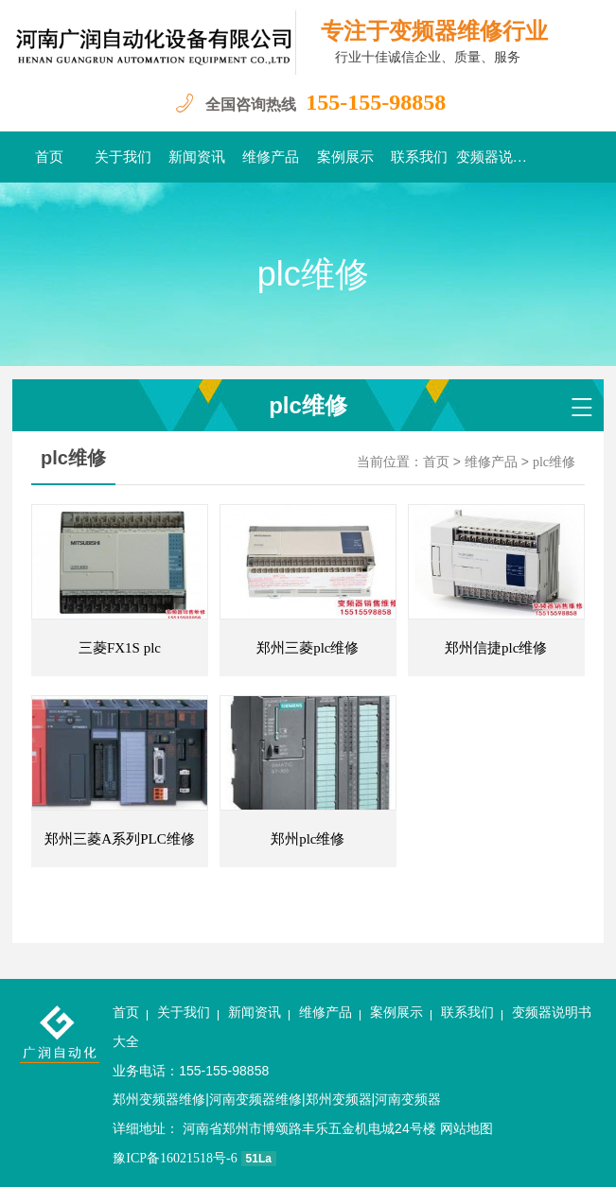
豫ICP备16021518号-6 (175, 1158)
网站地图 (466, 1129)
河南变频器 (408, 1099)
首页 (49, 157)
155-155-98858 (376, 102)
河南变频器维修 (255, 1099)
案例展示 (345, 157)
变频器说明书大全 (493, 157)
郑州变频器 (339, 1099)
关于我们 (123, 157)
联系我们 (419, 157)
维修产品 (270, 157)
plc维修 (554, 462)
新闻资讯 (196, 157)
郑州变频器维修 (159, 1099)
